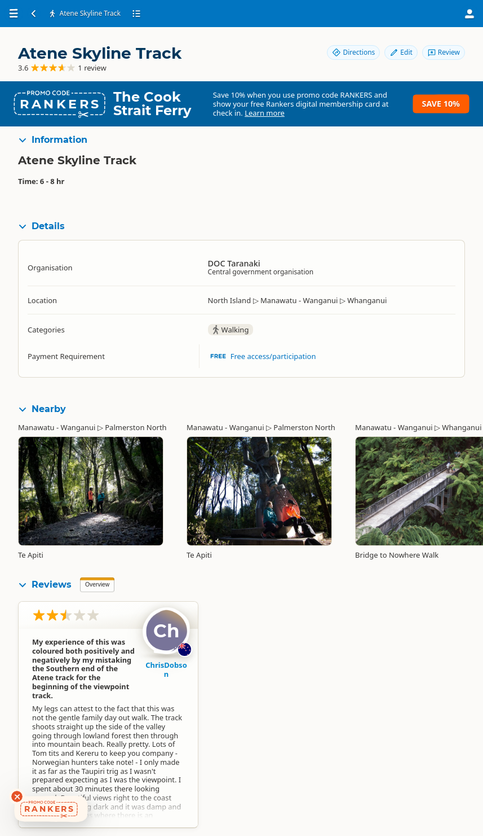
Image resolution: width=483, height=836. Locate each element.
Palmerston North (135, 427)
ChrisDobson (166, 669)
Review (443, 52)
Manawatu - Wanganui (56, 427)
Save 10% (441, 103)
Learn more (265, 113)
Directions (353, 52)
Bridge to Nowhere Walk (396, 555)
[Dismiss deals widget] (17, 796)
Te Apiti (30, 555)
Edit (400, 52)
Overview (97, 584)
